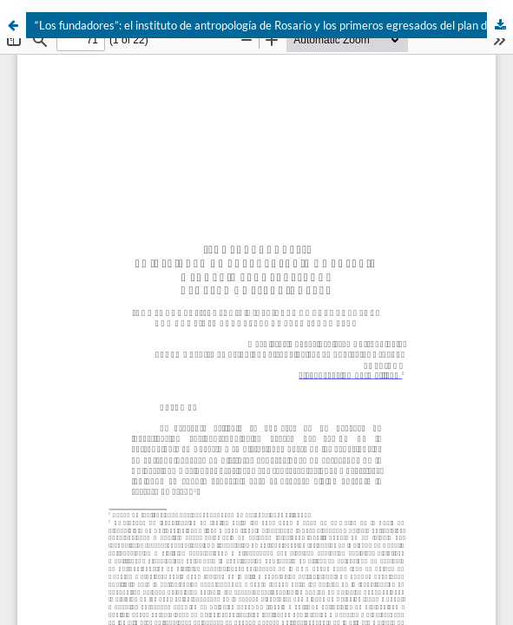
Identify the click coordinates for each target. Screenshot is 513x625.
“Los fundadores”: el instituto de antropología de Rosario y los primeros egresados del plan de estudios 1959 (274, 25)
